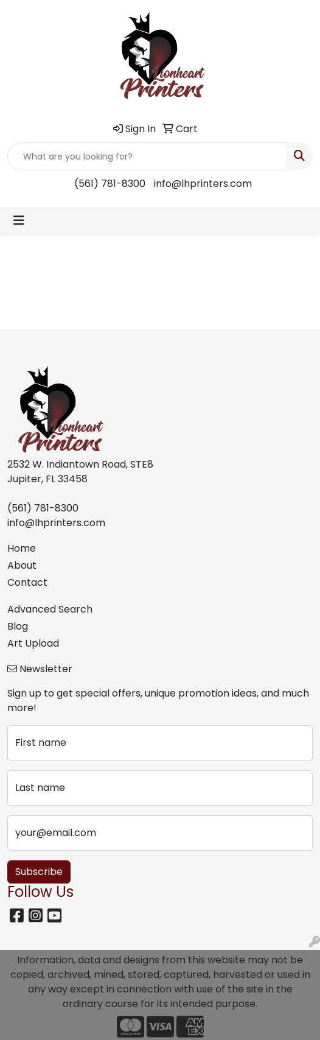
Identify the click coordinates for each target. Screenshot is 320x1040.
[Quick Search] (147, 156)
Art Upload (33, 643)
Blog (17, 626)
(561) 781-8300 (109, 184)
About (22, 565)
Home (21, 548)
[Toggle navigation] (19, 220)
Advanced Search (49, 609)
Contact (27, 582)
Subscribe (39, 872)
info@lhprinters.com (203, 184)
